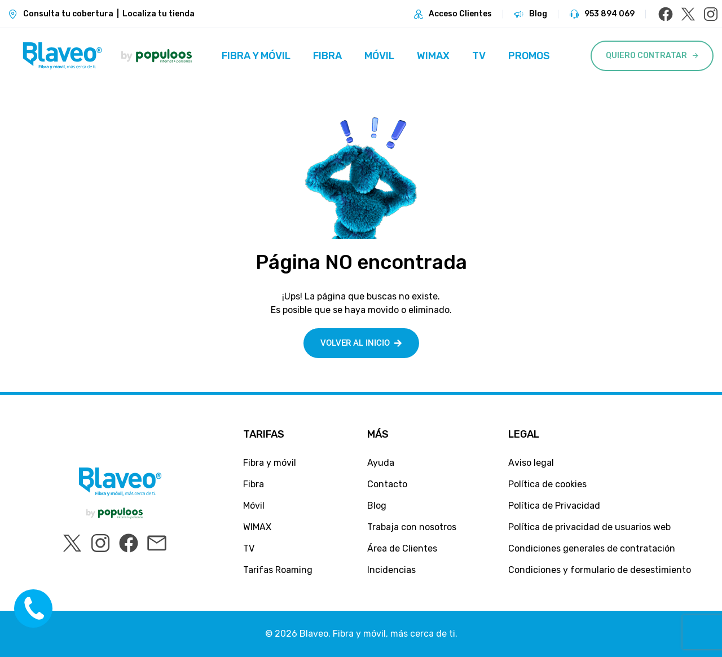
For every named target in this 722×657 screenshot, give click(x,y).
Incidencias (391, 570)
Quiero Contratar (646, 55)
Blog (538, 14)
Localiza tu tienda (158, 14)
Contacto (387, 484)
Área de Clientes (402, 548)
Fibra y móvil (256, 56)
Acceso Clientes (460, 14)
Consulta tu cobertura (68, 14)
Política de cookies (547, 484)
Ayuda (380, 462)
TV (479, 56)
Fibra (327, 56)
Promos (529, 56)
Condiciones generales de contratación (591, 548)
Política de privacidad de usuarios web (589, 527)
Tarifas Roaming (277, 570)
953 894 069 (609, 14)
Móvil (379, 56)
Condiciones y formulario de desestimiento (599, 570)
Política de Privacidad (554, 505)
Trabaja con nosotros (411, 527)
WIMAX (433, 56)
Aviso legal (531, 462)
